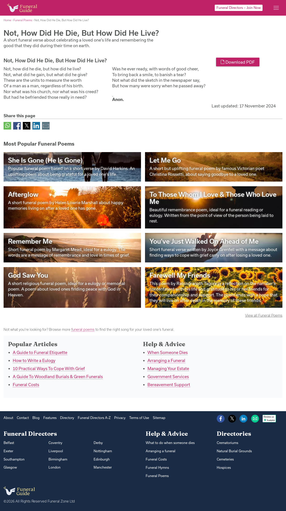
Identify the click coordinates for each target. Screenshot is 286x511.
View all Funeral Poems (263, 315)
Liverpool (55, 451)
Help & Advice (167, 433)
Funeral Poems (22, 20)
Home (7, 20)
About (8, 418)
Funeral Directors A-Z (94, 418)
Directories (234, 433)
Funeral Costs (26, 384)
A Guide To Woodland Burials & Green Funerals (58, 376)
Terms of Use (139, 418)
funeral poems (83, 329)
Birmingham (57, 459)
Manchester (103, 467)
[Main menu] (276, 8)
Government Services (168, 376)
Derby (98, 443)
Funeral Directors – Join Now (239, 8)
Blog (36, 418)
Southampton (14, 459)
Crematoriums (227, 443)
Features (50, 418)
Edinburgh (102, 459)
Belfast (9, 443)
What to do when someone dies (170, 443)
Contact (23, 418)
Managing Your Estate (168, 368)
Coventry (55, 443)
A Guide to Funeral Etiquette (40, 352)
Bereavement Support (168, 384)
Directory (67, 418)
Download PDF (238, 62)
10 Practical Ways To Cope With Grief (49, 368)
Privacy (120, 418)
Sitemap (159, 418)
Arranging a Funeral (166, 360)
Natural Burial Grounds (234, 451)
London (54, 467)
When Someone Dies (167, 352)
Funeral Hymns (157, 467)
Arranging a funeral (160, 451)
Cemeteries (225, 459)
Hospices (224, 467)
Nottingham (103, 451)
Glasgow (10, 467)
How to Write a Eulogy (34, 360)
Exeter (8, 451)
